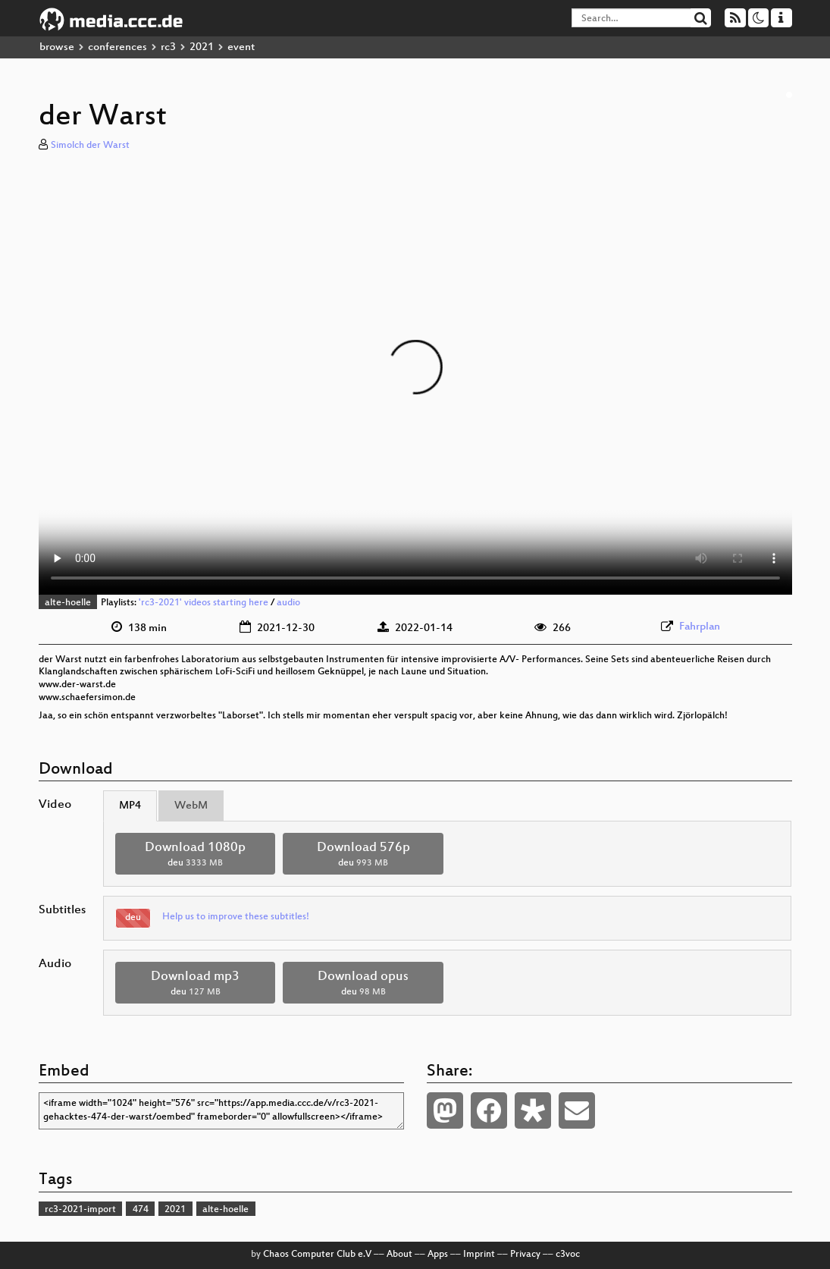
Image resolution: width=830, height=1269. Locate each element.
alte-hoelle (68, 603)
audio (288, 603)
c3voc (568, 1254)
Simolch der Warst (90, 145)
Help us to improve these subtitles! (235, 917)
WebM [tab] (191, 805)
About (399, 1254)
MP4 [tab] (130, 805)
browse (56, 47)
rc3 (168, 47)
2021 (201, 47)
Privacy (525, 1254)
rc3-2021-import (80, 1210)
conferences (117, 47)
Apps (438, 1254)
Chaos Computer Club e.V (317, 1254)
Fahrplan (699, 626)
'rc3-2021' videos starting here (203, 603)
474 (141, 1210)
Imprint (479, 1254)
